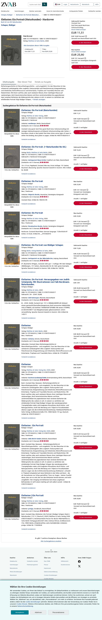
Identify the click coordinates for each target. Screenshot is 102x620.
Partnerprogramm (32, 564)
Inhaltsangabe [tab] (8, 82)
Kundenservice (65, 564)
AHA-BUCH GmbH (34, 439)
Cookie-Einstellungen (33, 602)
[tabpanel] (34, 93)
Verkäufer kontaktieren (28, 139)
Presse (46, 564)
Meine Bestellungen (16, 571)
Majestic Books (34, 194)
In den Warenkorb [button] (85, 42)
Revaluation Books (35, 226)
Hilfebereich (64, 561)
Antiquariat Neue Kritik (37, 160)
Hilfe (96, 4)
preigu (30, 508)
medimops (32, 123)
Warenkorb (13, 575)
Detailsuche (5, 11)
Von (32, 50)
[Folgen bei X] (79, 566)
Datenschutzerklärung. (25, 606)
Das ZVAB (47, 561)
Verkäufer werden (94, 11)
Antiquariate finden (76, 11)
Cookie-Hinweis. (22, 604)
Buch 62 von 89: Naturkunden (11, 22)
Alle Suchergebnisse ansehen (51, 541)
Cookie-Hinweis (49, 578)
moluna (31, 339)
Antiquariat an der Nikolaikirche (40, 258)
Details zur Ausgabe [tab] (43, 82)
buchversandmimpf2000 (37, 378)
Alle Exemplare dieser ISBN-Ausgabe (36, 45)
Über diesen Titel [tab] (25, 82)
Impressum (47, 568)
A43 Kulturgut (33, 298)
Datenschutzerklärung (50, 571)
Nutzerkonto (74, 4)
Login (65, 4)
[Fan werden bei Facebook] (79, 562)
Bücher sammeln (35, 11)
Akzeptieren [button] (19, 612)
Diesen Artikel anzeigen (78, 29)
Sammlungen (19, 11)
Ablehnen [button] (38, 612)
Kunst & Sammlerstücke (55, 11)
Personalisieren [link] (58, 612)
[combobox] (35, 4)
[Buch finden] (44, 4)
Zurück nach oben (51, 552)
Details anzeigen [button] (39, 99)
